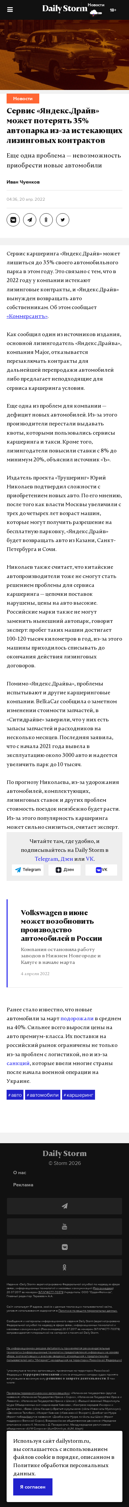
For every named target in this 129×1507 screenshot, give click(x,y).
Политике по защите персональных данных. (87, 1310)
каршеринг (78, 1095)
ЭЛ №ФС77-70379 (50, 1292)
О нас (19, 1172)
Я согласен (33, 1487)
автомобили (43, 1095)
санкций (18, 1063)
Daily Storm (64, 9)
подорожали (77, 1019)
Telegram (46, 859)
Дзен (66, 859)
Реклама (23, 1184)
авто (15, 1095)
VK (90, 859)
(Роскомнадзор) (103, 1288)
